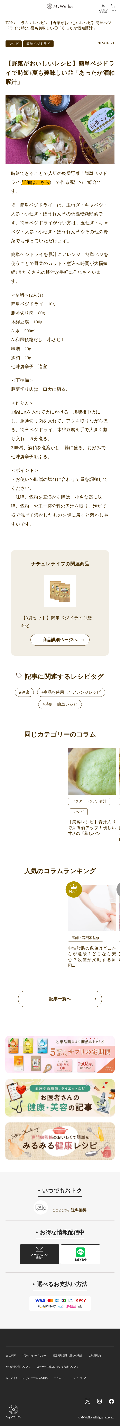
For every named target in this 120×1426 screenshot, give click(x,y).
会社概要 (11, 1355)
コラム (23, 23)
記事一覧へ (60, 998)
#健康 (24, 692)
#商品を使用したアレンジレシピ (71, 692)
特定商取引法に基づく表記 (67, 1355)
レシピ (39, 23)
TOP (9, 23)
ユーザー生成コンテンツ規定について (58, 1366)
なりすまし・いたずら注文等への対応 (27, 1378)
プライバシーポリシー (34, 1355)
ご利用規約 (95, 1355)
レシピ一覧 (77, 1378)
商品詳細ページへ (60, 639)
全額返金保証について (18, 1366)
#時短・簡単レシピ (60, 704)
